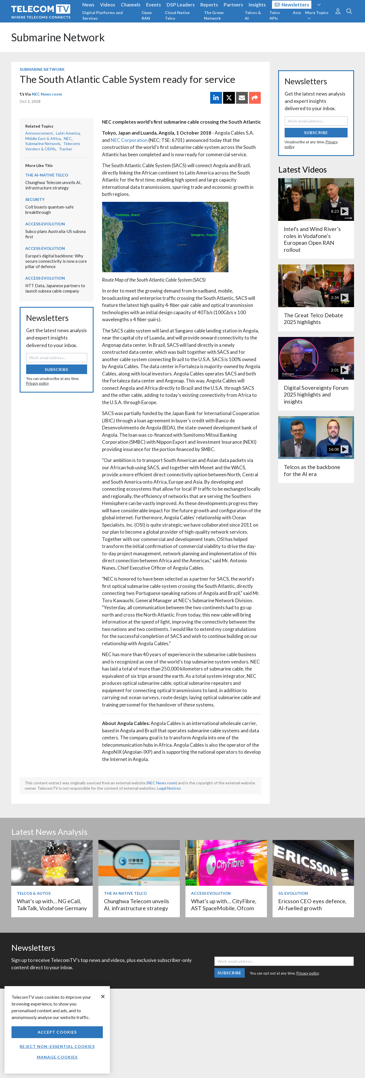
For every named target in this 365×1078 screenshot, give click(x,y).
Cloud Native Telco (177, 15)
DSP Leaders (181, 5)
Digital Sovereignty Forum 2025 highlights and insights (316, 394)
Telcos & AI (253, 15)
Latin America (68, 133)
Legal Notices (169, 788)
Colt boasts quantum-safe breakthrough (49, 209)
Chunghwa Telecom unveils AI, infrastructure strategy (53, 185)
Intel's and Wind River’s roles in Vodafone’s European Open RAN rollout (312, 239)
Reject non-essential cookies (57, 1046)
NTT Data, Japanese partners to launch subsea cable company (55, 288)
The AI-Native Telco (46, 175)
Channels (130, 5)
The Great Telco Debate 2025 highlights (313, 318)
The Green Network (214, 15)
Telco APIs (274, 15)
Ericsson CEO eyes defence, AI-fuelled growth (312, 904)
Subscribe (57, 369)
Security (34, 199)
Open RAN (147, 15)
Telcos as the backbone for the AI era (312, 470)
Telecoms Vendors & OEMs (52, 146)
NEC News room (47, 94)
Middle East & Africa (43, 138)
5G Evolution (293, 893)
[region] (57, 1030)
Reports (209, 5)
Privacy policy (37, 383)
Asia (297, 12)
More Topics (316, 15)
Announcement (39, 133)
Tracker (65, 148)
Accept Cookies (57, 1032)
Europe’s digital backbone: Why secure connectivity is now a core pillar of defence (56, 261)
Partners (233, 5)
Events (153, 5)
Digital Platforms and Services (102, 15)
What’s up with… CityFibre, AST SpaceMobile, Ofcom (223, 904)
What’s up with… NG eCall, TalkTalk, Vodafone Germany (52, 904)
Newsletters (292, 5)
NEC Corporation (129, 140)
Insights (257, 5)
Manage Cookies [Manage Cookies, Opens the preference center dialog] (57, 1057)
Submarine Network (58, 37)
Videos (107, 5)
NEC (68, 138)
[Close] (103, 996)
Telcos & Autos (34, 893)
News (88, 5)
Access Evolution (45, 223)
